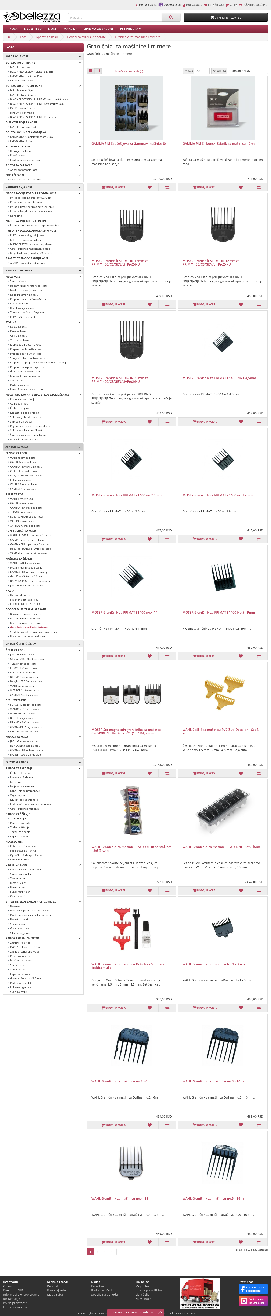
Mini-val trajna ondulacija (25, 376)
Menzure (15, 782)
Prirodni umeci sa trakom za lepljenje (32, 207)
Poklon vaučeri (101, 1290)
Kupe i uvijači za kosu (43, 531)
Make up (70, 29)
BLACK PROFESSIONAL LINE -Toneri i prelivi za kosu (40, 99)
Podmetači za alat (20, 983)
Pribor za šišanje (43, 814)
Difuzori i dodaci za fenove (25, 618)
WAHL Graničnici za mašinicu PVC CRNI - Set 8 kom (221, 847)
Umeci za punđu (19, 919)
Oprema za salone (99, 29)
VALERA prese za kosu (23, 521)
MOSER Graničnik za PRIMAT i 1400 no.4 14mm (127, 612)
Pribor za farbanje (43, 768)
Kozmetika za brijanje (22, 399)
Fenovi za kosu (43, 453)
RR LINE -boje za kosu (22, 80)
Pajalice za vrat (19, 836)
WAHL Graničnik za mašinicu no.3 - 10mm (214, 1081)
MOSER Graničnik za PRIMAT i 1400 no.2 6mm (126, 495)
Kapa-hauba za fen (21, 974)
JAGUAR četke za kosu (23, 654)
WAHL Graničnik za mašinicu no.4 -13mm (122, 1198)
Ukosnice (15, 906)
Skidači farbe (43, 175)
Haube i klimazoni (20, 595)
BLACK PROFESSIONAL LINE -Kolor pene (33, 117)
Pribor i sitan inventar (43, 938)
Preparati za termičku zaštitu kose (30, 299)
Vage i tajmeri (18, 795)
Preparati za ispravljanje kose (27, 367)
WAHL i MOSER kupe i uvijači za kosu (31, 535)
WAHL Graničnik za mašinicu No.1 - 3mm (214, 964)
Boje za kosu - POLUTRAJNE (43, 86)
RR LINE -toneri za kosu (23, 108)
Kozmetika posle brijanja (24, 412)
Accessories (43, 842)
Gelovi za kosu (18, 335)
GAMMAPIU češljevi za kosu (26, 727)
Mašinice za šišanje (43, 558)
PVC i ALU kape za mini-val (25, 947)
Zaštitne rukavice (20, 942)
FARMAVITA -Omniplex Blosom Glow (31, 137)
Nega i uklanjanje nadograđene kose (31, 253)
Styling (43, 322)
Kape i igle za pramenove (25, 791)
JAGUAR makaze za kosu (24, 741)
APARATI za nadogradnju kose (28, 263)
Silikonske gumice (20, 933)
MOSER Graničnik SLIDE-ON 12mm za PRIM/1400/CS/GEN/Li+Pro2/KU (119, 262)
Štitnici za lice (18, 965)
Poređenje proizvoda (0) (129, 71)
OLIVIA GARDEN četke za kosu (27, 659)
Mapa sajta (55, 1295)
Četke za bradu (19, 403)
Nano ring (16, 215)
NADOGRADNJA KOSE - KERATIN (43, 221)
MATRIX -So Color (20, 67)
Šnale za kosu (18, 924)
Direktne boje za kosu (43, 122)
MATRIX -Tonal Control (23, 95)
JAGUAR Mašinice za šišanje (26, 585)
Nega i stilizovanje (42, 271)
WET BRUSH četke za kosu (25, 690)
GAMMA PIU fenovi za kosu (26, 466)
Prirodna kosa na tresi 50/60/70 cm (30, 198)
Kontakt (52, 1286)
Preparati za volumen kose (25, 353)
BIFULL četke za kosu (22, 672)
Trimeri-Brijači (18, 818)
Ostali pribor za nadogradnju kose (30, 249)
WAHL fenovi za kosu (22, 458)
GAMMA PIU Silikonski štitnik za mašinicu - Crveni (221, 143)
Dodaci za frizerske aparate (86, 37)
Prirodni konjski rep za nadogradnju (31, 211)
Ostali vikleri (17, 896)
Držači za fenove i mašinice (26, 614)
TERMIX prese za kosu (23, 512)
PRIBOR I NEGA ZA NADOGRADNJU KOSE (43, 231)
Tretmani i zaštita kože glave (27, 312)
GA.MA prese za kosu (22, 503)
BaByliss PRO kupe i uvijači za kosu (30, 549)
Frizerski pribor (42, 762)
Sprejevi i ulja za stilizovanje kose (29, 358)
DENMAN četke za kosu (24, 677)
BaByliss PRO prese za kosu (26, 516)
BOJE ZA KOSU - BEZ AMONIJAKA (43, 132)
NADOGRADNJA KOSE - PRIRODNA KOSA (43, 193)
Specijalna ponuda (104, 1295)
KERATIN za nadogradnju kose (28, 235)
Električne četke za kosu (24, 600)
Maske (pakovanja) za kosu (26, 290)
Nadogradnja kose (42, 187)
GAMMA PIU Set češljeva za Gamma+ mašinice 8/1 (129, 143)
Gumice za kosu (19, 928)
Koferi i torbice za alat (23, 846)
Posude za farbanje (21, 777)
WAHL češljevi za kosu (23, 713)
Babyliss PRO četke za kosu (26, 681)
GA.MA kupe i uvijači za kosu (27, 540)
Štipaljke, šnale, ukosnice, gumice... (43, 901)
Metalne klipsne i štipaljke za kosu (30, 910)
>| (112, 1252)
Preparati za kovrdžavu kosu (26, 349)
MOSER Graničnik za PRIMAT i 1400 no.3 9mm (218, 495)
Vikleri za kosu (43, 865)
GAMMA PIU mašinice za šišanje (29, 572)
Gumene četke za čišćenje (25, 978)
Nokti (52, 29)
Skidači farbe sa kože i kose (26, 179)
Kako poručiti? (13, 1290)
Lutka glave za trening (23, 850)
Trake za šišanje (19, 827)
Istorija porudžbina (149, 1290)
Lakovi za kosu (18, 327)
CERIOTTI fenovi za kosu (24, 471)
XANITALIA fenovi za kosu (25, 489)
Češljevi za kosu (43, 700)
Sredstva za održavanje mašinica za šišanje (35, 632)
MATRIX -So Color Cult (23, 127)
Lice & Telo (33, 29)
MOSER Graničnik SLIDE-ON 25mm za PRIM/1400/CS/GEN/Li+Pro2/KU (119, 380)
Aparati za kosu (47, 37)
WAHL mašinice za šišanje (25, 563)
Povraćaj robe (56, 1290)
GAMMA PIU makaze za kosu (27, 750)
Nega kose (43, 276)
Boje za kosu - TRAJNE (43, 63)
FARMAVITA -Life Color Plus (26, 76)
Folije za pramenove (22, 786)
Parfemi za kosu (19, 385)
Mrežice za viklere (21, 960)
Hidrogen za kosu (20, 151)
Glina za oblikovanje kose (25, 371)
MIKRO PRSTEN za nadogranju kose (31, 244)
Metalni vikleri (18, 883)
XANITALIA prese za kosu (25, 525)
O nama (8, 1286)
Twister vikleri (18, 878)
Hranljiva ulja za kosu (22, 308)
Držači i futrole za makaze (25, 754)
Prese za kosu (43, 494)
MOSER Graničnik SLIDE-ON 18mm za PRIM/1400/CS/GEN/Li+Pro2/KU (211, 262)
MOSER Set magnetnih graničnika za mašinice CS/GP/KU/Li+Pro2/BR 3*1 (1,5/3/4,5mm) (126, 731)
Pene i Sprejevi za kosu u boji (27, 389)
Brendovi (97, 1286)
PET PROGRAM (130, 29)
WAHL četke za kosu (22, 686)
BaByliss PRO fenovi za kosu (26, 475)
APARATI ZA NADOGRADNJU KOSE (43, 258)
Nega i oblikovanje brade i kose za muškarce (43, 394)
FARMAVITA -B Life (21, 141)
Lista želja (142, 1295)
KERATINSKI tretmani (22, 317)
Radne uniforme (19, 859)
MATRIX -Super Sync (22, 90)
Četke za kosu (43, 650)
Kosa (14, 29)
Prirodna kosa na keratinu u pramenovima (35, 225)
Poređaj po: (219, 70)
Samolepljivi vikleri (21, 874)
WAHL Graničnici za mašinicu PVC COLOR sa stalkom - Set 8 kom (131, 848)
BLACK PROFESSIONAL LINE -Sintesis (31, 71)
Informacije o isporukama (21, 1295)
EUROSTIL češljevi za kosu (25, 704)
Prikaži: (188, 70)
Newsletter (143, 1299)
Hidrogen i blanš (43, 146)
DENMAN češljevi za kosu (25, 722)
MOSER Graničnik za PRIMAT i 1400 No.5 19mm (219, 612)
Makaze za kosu (43, 737)
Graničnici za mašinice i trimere (137, 37)
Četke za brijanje (20, 408)
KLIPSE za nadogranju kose (26, 240)
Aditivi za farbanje (43, 165)
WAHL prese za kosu (22, 499)
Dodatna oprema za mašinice (27, 636)
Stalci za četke (18, 992)
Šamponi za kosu (20, 281)
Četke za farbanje (20, 773)
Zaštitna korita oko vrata (24, 951)
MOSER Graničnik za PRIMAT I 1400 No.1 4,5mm (219, 378)
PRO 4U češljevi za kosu (24, 731)
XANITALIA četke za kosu (24, 695)
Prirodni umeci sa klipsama (26, 202)
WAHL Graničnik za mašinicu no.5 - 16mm (214, 1198)
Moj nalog (142, 1286)
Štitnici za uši (17, 969)
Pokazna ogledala (20, 987)
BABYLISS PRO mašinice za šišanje (30, 581)
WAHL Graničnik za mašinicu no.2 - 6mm (122, 1081)
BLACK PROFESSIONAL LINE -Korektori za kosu (37, 104)
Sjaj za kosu (17, 380)
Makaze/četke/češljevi (42, 644)
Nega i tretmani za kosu (24, 294)
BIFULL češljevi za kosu (23, 718)
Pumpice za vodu (20, 823)
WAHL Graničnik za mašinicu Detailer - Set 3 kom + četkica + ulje (130, 966)
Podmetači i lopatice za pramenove (30, 804)
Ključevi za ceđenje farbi (24, 799)
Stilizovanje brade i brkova (25, 417)
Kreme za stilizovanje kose (25, 344)
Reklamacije (11, 1299)
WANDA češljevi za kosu (24, 709)
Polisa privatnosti (15, 1303)
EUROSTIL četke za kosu (24, 668)
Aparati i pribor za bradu (24, 439)
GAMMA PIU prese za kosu (26, 507)
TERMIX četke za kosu (23, 663)
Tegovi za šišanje (20, 832)
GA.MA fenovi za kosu (23, 462)
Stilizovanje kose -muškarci (26, 430)
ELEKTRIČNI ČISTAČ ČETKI (25, 604)
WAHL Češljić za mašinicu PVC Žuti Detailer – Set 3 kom (221, 731)
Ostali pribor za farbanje (24, 809)
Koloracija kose (42, 57)
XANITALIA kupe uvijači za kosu (28, 553)
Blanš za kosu (18, 155)
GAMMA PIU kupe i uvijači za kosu (30, 544)
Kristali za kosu (19, 303)
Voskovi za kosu (19, 340)
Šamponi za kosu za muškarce (28, 435)
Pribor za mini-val (20, 956)
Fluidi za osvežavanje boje (25, 160)
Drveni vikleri (18, 887)
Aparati (43, 591)
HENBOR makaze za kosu (25, 745)
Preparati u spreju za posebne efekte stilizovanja (38, 362)
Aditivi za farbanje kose (23, 170)
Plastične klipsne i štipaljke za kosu (30, 915)
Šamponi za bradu (21, 421)
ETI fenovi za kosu (20, 480)
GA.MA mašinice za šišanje (26, 576)
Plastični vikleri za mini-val (25, 869)
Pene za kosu (18, 331)
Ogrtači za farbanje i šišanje (26, 855)
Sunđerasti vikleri (20, 891)
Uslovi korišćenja (15, 1307)
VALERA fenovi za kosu (23, 484)
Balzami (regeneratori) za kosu (28, 286)
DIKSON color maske (22, 112)
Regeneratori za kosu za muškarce (30, 426)
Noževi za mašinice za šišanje (27, 623)
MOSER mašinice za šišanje (26, 567)
